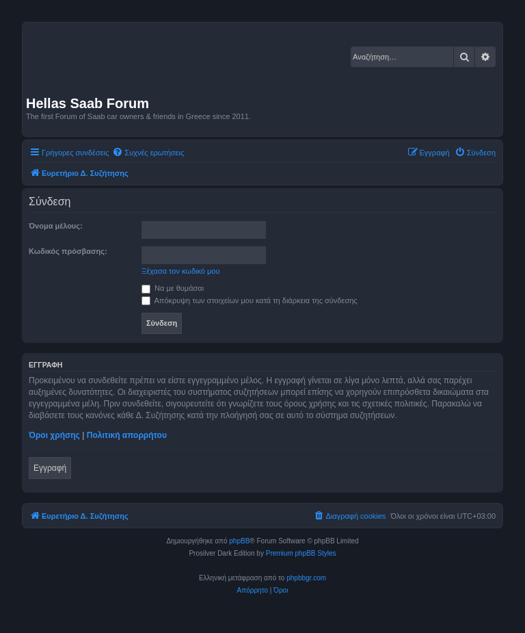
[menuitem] (148, 152)
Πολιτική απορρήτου (127, 435)
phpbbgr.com (306, 578)
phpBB (239, 541)
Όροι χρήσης (54, 435)
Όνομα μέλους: (56, 226)
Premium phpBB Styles (301, 553)
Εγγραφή (49, 468)
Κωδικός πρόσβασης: (68, 251)
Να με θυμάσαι (173, 288)
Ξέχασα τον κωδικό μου (181, 271)
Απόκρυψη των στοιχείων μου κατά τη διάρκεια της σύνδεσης (250, 300)
